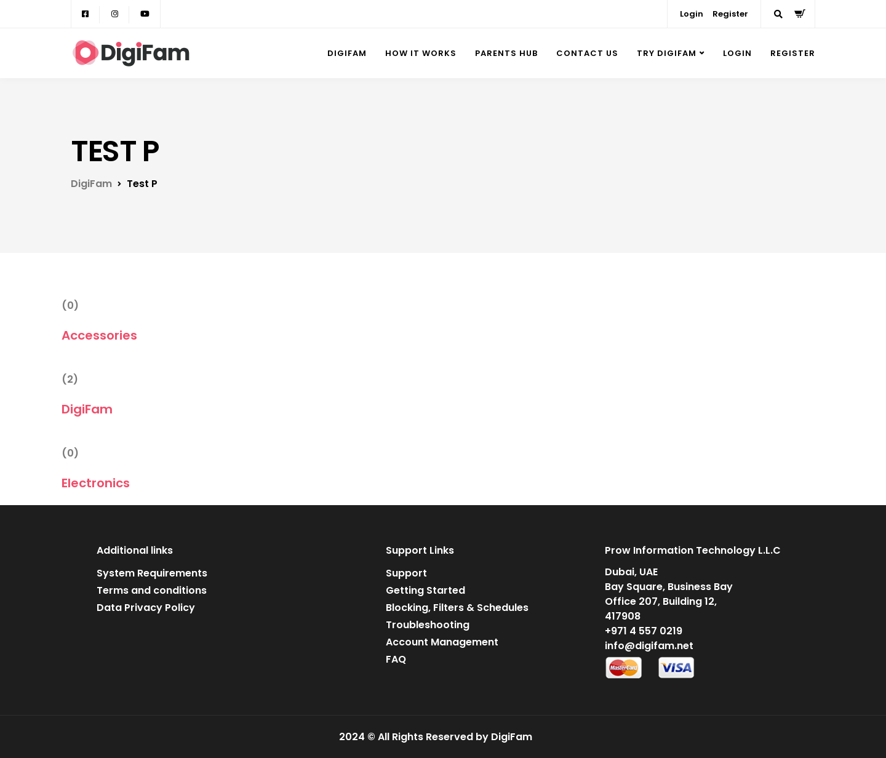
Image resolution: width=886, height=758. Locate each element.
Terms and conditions (152, 590)
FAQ (396, 659)
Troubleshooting (427, 625)
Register (730, 14)
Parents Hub (506, 53)
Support (406, 573)
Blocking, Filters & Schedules (457, 607)
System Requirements (152, 573)
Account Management (442, 642)
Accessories (99, 335)
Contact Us (587, 53)
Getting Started (425, 590)
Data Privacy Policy (146, 607)
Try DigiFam (666, 53)
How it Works (421, 53)
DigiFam (347, 53)
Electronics (96, 483)
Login (691, 14)
